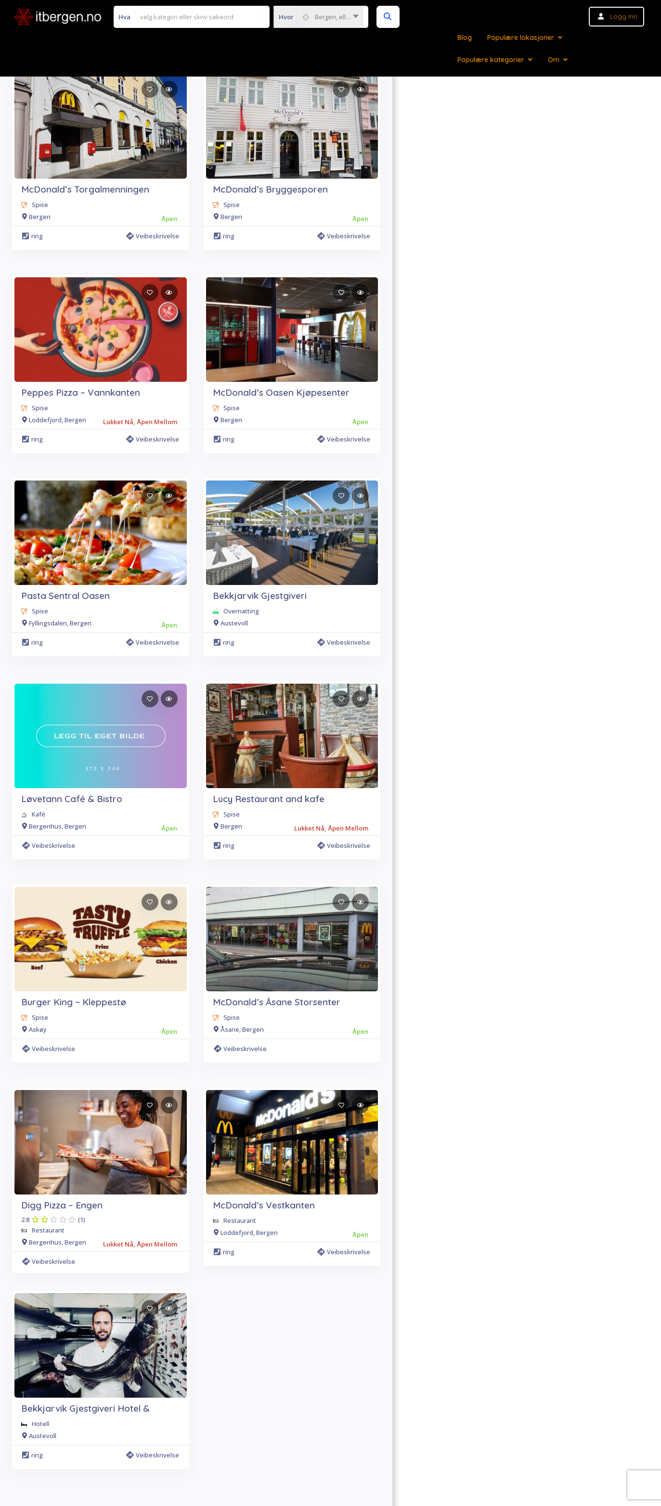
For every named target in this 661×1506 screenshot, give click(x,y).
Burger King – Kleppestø (73, 1002)
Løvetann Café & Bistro (71, 799)
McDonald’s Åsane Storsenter (276, 1002)
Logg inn (623, 16)
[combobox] (318, 17)
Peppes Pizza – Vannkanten (80, 392)
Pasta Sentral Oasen (65, 595)
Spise (40, 204)
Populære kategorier (490, 59)
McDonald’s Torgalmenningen (85, 189)
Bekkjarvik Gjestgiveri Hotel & (85, 1408)
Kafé (38, 814)
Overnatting (241, 611)
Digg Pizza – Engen (62, 1205)
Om (553, 59)
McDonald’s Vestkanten (264, 1205)
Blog (464, 37)
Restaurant (48, 1230)
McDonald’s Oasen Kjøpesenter (281, 392)
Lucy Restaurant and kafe (268, 799)
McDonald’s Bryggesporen (270, 189)
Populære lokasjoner (520, 37)
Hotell (40, 1423)
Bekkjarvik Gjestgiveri (260, 595)
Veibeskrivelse (152, 236)
